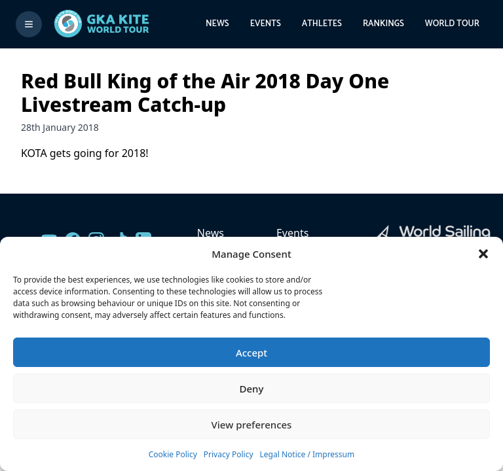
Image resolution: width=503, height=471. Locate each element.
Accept (251, 352)
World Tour (452, 24)
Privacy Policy (228, 454)
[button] (483, 253)
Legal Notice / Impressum (307, 454)
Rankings (383, 24)
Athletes (322, 24)
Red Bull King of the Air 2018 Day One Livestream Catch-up (205, 92)
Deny (252, 388)
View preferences (252, 424)
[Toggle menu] (29, 24)
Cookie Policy (173, 454)
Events (265, 24)
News (217, 24)
